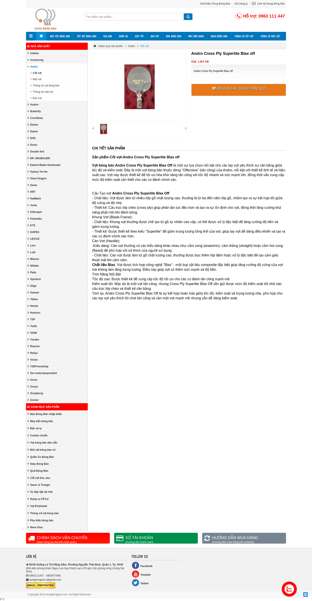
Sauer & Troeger (38, 484)
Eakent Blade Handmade (43, 165)
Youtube (141, 574)
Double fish (35, 151)
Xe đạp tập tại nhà (40, 491)
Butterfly (34, 111)
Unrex (32, 379)
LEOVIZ (33, 238)
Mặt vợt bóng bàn (60, 36)
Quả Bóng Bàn (37, 470)
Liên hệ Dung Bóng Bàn (268, 3)
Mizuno (33, 259)
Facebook (142, 565)
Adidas (33, 53)
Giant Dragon (37, 178)
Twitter (140, 582)
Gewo (32, 185)
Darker (32, 124)
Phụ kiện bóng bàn (40, 520)
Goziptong (35, 393)
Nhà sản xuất (38, 46)
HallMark (34, 198)
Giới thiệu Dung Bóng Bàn (215, 3)
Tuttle (32, 326)
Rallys (32, 353)
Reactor (33, 346)
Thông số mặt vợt (270, 36)
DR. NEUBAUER (38, 158)
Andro (32, 66)
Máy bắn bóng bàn (40, 421)
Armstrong (35, 60)
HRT (31, 191)
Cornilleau (35, 118)
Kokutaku (34, 218)
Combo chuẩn (37, 435)
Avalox (33, 104)
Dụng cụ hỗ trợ (37, 499)
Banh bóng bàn (219, 36)
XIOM (32, 332)
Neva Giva (35, 527)
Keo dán (107, 36)
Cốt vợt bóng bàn (86, 36)
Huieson (33, 312)
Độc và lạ (34, 428)
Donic (32, 144)
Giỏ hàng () (241, 3)
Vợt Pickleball (37, 506)
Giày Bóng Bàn (38, 463)
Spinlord (34, 279)
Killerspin (34, 212)
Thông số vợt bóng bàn (45, 85)
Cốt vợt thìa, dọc (38, 478)
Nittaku (33, 265)
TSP (31, 319)
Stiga (31, 285)
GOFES (33, 232)
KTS (31, 225)
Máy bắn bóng (196, 36)
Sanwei (33, 292)
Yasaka (33, 339)
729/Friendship (38, 366)
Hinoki (32, 306)
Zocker (33, 400)
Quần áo (123, 36)
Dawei (32, 131)
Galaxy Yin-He (37, 171)
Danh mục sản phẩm (43, 406)
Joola (32, 205)
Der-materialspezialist (42, 373)
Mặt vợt (36, 79)
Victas (32, 359)
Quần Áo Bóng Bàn (40, 456)
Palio (31, 272)
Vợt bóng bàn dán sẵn (42, 442)
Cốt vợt (36, 73)
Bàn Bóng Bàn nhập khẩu (44, 414)
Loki (31, 252)
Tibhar (32, 299)
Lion (31, 245)
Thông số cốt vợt (244, 36)
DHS (31, 138)
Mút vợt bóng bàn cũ (41, 449)
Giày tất (139, 36)
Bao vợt (155, 36)
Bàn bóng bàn (173, 36)
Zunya (32, 386)
